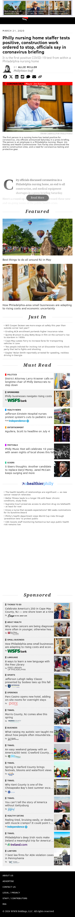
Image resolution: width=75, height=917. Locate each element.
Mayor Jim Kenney (36, 83)
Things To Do (14, 604)
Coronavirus (15, 83)
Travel (10, 710)
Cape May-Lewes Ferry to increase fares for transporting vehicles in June (33, 342)
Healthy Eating (15, 815)
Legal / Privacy (11, 892)
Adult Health (14, 622)
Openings (12, 692)
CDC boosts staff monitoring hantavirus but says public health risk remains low (36, 523)
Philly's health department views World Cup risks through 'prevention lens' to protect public (34, 517)
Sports (11, 674)
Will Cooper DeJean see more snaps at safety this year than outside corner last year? (35, 326)
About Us (8, 875)
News (24, 19)
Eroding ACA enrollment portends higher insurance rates (34, 331)
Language (12, 657)
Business (12, 727)
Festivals (12, 445)
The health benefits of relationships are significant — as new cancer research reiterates (35, 493)
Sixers (10, 462)
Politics (12, 374)
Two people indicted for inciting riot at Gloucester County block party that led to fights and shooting (36, 348)
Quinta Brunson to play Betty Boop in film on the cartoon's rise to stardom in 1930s (36, 336)
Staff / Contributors (15, 898)
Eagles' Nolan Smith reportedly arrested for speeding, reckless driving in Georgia (36, 354)
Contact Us (9, 886)
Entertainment (15, 427)
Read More (37, 197)
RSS (4, 903)
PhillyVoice (7, 20)
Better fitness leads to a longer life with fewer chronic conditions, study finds (32, 499)
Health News (14, 409)
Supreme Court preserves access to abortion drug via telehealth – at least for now (37, 505)
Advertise (8, 881)
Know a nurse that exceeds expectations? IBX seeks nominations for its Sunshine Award (37, 511)
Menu (69, 20)
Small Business (15, 639)
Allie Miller (27, 67)
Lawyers (12, 850)
